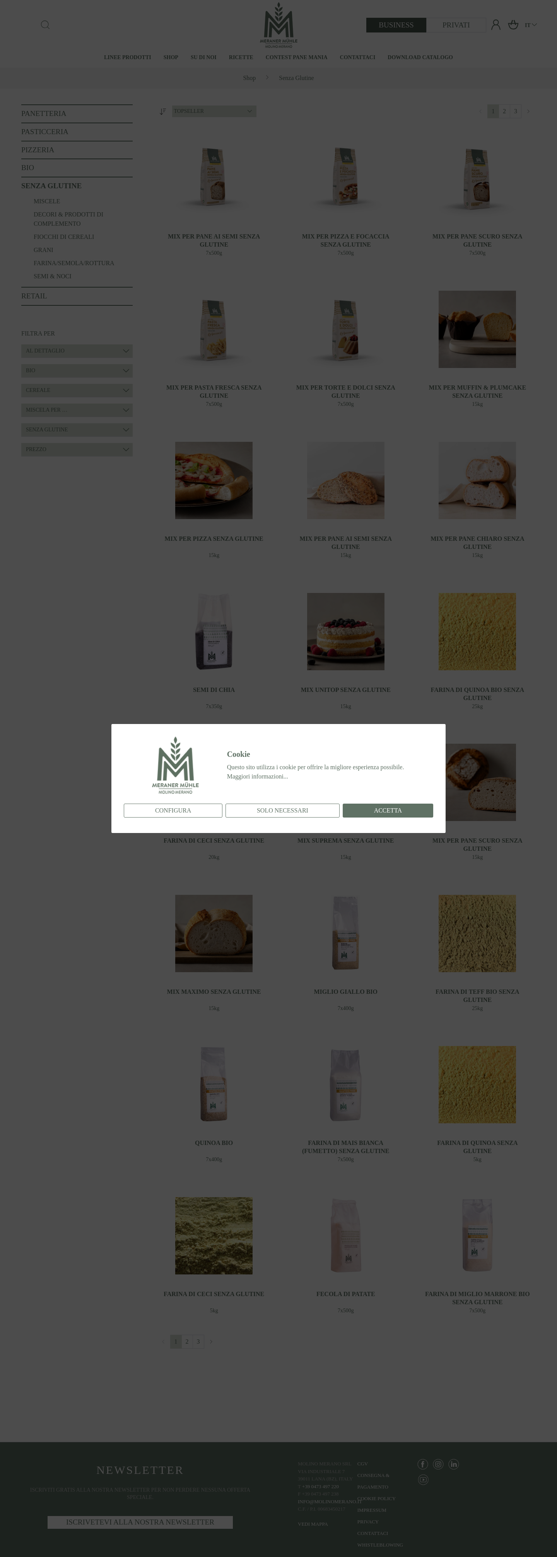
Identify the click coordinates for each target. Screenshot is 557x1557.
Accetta (388, 810)
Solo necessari (282, 810)
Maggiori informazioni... (257, 776)
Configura (173, 810)
